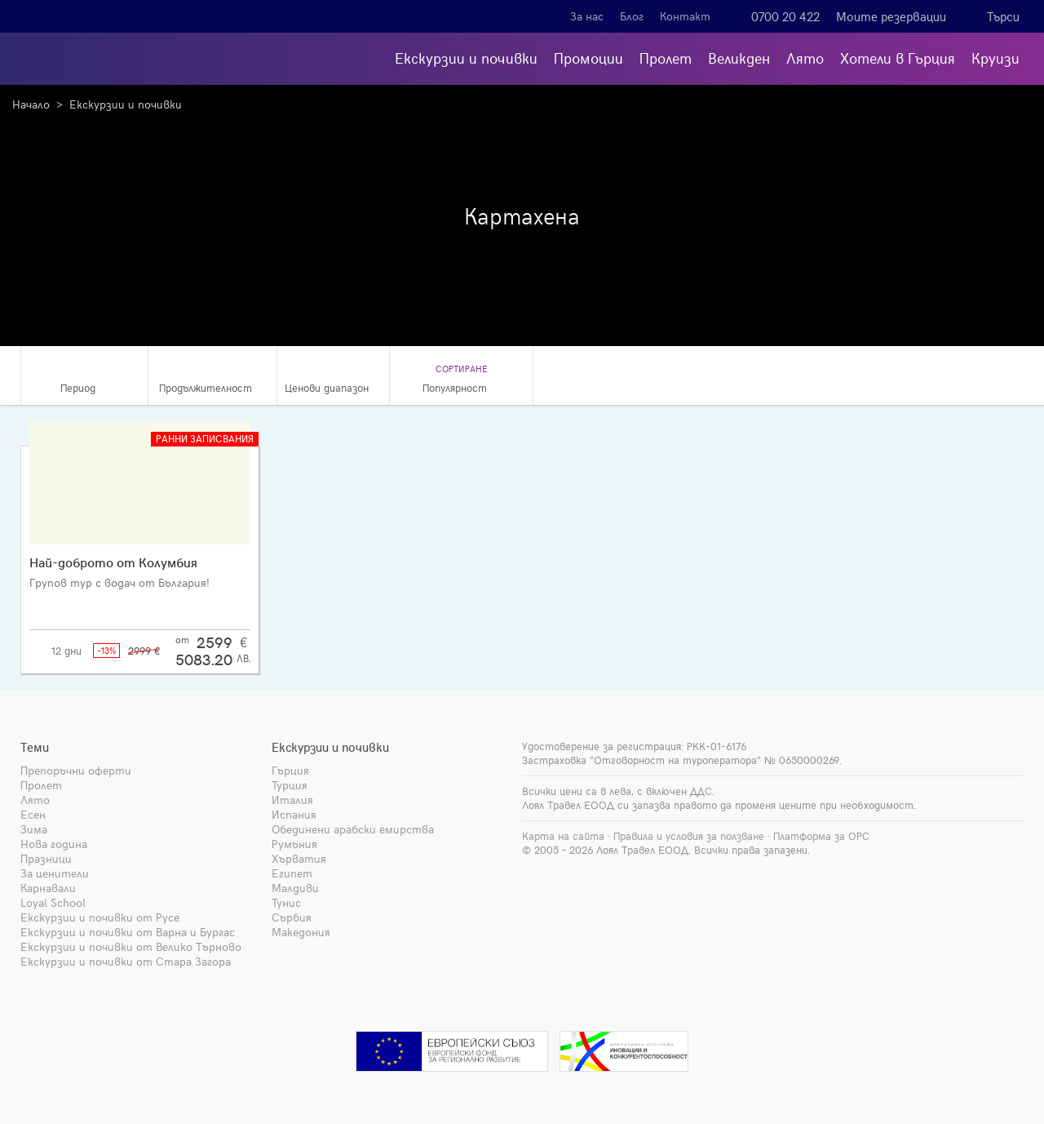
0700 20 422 (785, 16)
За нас (587, 16)
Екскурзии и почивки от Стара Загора (125, 961)
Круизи (995, 57)
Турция (289, 785)
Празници (46, 858)
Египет (292, 873)
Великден (739, 57)
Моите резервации (891, 16)
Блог (632, 16)
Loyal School (53, 902)
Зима (33, 829)
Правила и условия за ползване (688, 836)
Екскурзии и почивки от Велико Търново (130, 946)
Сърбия (292, 917)
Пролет (665, 57)
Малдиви (295, 887)
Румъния (294, 843)
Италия (292, 799)
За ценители (54, 873)
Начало (31, 104)
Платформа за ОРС (821, 836)
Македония (301, 932)
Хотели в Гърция (897, 57)
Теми (34, 747)
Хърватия (299, 858)
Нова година (53, 843)
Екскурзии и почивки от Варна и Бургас (127, 932)
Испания (294, 814)
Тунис (286, 902)
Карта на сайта (563, 836)
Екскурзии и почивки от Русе (99, 917)
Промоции (588, 57)
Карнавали (48, 887)
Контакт (685, 16)
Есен (33, 814)
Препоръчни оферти (75, 770)
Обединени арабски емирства (353, 829)
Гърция (290, 770)
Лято (805, 57)
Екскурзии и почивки (466, 57)
